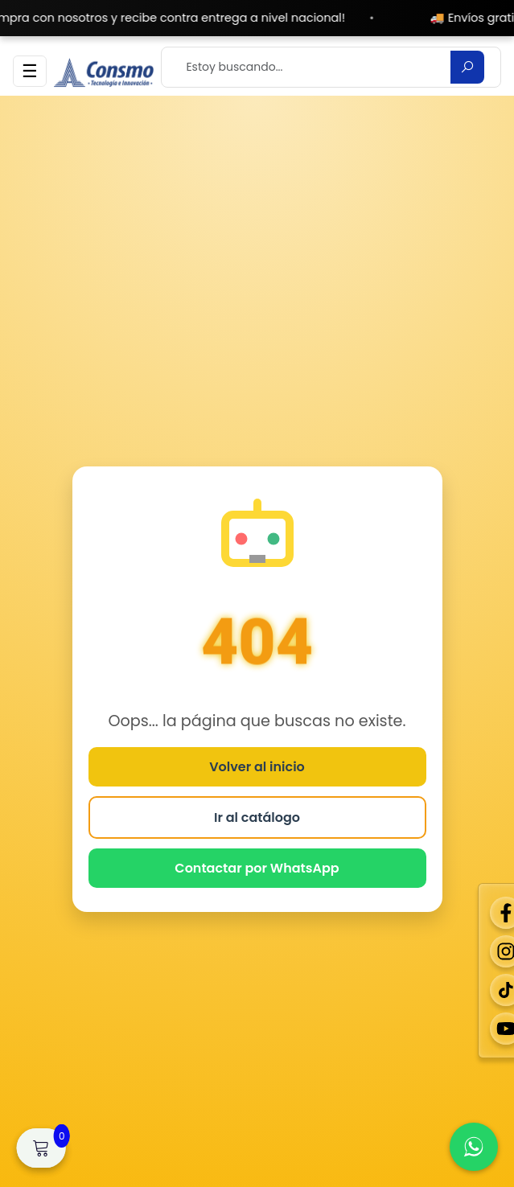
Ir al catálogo (257, 817)
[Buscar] (467, 67)
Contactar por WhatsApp (257, 868)
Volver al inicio (257, 767)
